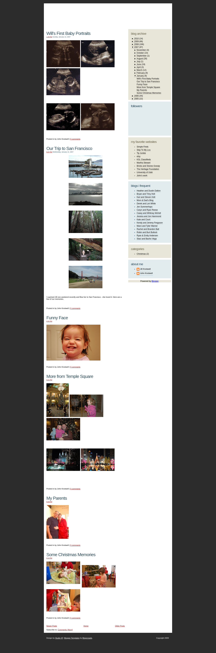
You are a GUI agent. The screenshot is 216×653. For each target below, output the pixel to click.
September (142, 56)
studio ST (144, 14)
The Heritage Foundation (148, 169)
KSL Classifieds (144, 159)
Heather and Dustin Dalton (148, 191)
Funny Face (57, 317)
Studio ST (59, 638)
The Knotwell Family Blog (84, 13)
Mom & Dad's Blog (145, 200)
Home (86, 626)
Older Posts (120, 626)
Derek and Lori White (146, 203)
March (139, 70)
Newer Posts (51, 626)
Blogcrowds (87, 638)
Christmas (141, 254)
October (140, 53)
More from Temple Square (69, 376)
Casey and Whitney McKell (149, 213)
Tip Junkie (141, 153)
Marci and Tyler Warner (147, 226)
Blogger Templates (71, 638)
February (141, 73)
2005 (136, 99)
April (139, 67)
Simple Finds (142, 147)
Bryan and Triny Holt (146, 194)
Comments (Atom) (65, 630)
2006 (136, 96)
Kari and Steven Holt (146, 197)
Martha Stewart (143, 163)
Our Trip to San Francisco (69, 148)
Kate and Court (143, 219)
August (140, 58)
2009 (136, 41)
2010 (136, 38)
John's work (142, 175)
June (139, 64)
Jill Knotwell (145, 269)
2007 (136, 47)
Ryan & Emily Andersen (147, 235)
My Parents (56, 498)
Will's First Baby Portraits (68, 33)
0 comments (75, 139)
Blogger (155, 281)
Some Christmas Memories (71, 554)
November (141, 50)
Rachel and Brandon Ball (148, 229)
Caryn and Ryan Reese (147, 210)
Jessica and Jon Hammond (149, 216)
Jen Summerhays (144, 207)
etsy (138, 156)
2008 (136, 44)
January (140, 76)
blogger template (158, 12)
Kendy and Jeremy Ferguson (150, 223)
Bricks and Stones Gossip (148, 166)
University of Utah (145, 172)
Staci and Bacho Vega (147, 239)
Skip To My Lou (144, 150)
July (138, 61)
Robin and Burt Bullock (147, 232)
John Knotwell (146, 273)
